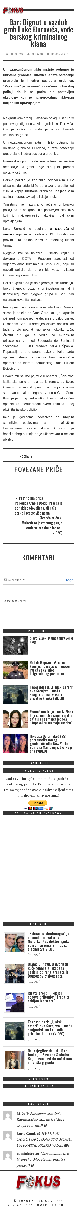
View (44, 1125)
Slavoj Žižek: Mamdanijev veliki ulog (51, 639)
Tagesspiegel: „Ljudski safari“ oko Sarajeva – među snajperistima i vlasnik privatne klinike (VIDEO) (51, 692)
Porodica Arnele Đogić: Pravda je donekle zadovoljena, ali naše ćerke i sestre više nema (38, 508)
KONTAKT (16, 1205)
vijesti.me (19, 172)
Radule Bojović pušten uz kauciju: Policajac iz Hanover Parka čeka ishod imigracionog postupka (50, 668)
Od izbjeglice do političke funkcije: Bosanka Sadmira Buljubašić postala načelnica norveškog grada (50, 1056)
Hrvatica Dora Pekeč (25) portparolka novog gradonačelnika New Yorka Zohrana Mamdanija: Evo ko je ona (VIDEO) (51, 743)
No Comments (60, 54)
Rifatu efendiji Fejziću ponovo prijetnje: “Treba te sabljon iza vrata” (49, 996)
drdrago (37, 54)
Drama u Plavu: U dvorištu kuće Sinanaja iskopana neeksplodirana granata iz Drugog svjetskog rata (48, 970)
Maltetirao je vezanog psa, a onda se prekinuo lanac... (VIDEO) (42, 527)
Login (69, 580)
